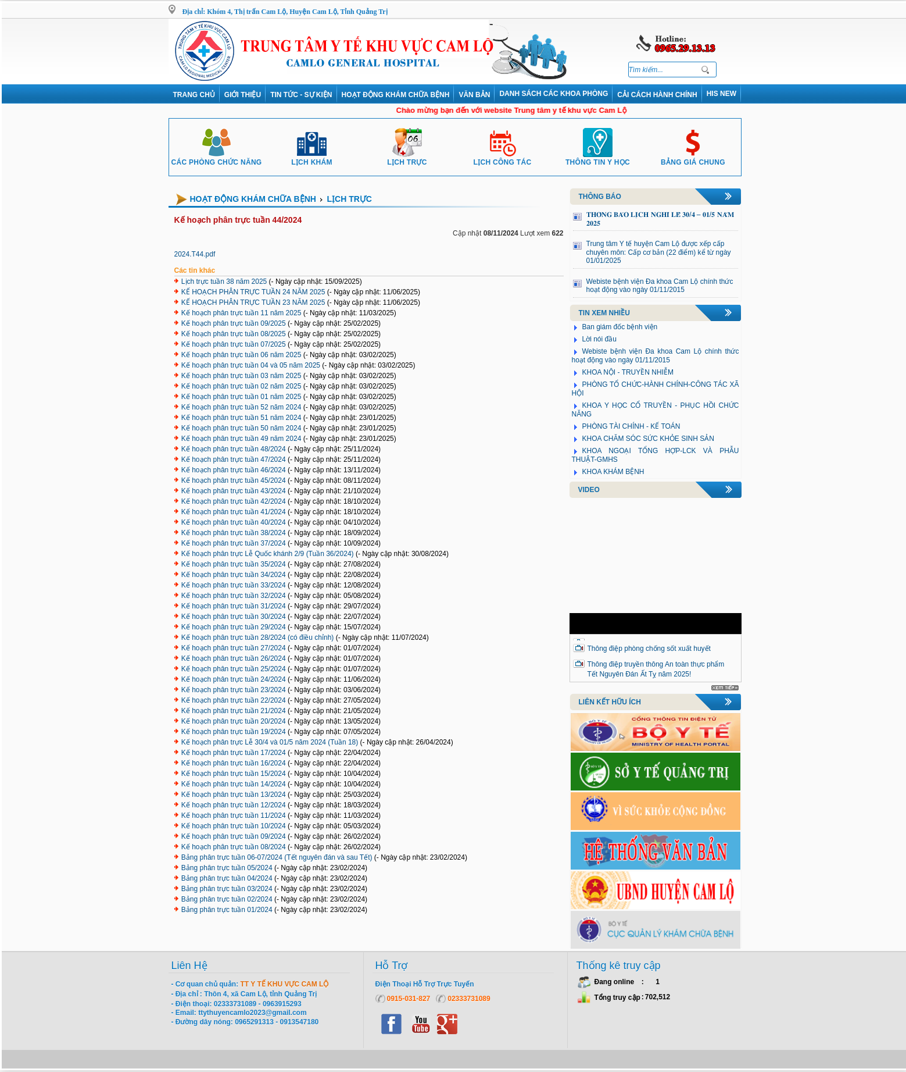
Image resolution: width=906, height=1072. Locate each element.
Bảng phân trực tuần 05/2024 (227, 868)
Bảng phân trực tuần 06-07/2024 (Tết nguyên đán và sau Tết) (277, 857)
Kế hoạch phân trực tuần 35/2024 (233, 564)
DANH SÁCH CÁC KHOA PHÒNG (553, 94)
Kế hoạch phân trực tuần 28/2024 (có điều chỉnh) (257, 637)
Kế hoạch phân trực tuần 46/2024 (233, 470)
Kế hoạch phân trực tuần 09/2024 (233, 836)
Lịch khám (311, 157)
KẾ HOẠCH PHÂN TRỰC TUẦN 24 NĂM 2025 (253, 292)
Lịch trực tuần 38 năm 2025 (224, 281)
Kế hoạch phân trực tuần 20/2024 (233, 721)
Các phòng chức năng (216, 157)
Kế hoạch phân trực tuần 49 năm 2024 (241, 439)
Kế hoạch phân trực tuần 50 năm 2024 (241, 428)
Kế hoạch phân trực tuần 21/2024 (233, 711)
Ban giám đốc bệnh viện (620, 327)
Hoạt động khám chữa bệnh (396, 95)
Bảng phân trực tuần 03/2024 (227, 889)
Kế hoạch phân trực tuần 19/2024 (233, 732)
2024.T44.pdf (195, 254)
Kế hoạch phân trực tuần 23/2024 (233, 690)
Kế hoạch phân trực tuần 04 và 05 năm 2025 (250, 365)
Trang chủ (194, 95)
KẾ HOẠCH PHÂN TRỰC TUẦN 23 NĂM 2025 (253, 302)
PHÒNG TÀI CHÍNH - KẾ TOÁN (631, 426)
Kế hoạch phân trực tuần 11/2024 (233, 815)
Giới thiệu (242, 95)
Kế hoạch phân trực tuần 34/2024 (233, 575)
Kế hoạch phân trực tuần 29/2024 (233, 627)
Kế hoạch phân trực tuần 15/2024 (233, 774)
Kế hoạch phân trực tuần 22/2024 (233, 700)
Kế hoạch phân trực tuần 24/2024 (233, 679)
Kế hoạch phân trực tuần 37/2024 (233, 543)
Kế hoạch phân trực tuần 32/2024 (233, 596)
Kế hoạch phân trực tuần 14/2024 (233, 784)
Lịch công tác (503, 157)
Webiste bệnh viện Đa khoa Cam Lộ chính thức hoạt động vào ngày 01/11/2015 (659, 285)
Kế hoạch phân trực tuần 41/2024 (233, 512)
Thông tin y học (597, 157)
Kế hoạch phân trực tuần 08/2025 (233, 334)
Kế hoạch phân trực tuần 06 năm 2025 (241, 355)
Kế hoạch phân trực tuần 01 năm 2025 (241, 397)
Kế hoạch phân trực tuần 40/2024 (233, 522)
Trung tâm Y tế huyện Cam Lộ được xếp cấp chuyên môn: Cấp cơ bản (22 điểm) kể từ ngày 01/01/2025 (658, 252)
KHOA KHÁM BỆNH (613, 472)
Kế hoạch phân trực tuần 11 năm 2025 (241, 313)
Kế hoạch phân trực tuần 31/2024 (233, 606)
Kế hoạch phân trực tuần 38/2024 (233, 533)
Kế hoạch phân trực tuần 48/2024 (233, 449)
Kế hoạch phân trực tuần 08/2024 (233, 847)
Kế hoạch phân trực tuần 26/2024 (233, 658)
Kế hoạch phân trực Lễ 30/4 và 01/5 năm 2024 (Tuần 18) (269, 742)
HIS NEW (721, 94)
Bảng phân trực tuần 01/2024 (227, 910)
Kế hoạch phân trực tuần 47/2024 (233, 459)
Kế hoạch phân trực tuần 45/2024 (233, 480)
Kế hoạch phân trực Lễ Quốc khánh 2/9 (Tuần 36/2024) (267, 554)
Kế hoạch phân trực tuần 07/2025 (233, 344)
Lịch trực (407, 157)
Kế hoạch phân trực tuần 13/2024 (233, 794)
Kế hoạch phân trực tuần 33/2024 (233, 585)
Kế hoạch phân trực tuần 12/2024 (233, 805)
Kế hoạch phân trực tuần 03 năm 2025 (241, 376)
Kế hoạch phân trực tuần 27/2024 (233, 648)
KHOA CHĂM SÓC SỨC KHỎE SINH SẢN (648, 439)
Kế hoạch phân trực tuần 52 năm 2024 (241, 407)
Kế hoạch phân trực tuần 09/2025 (233, 323)
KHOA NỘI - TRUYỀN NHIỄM (628, 372)
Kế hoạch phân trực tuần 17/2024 (233, 753)
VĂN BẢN (474, 95)
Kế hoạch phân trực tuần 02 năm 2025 (241, 386)
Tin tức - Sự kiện (301, 95)
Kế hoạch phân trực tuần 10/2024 (233, 826)
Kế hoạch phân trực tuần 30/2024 (233, 616)
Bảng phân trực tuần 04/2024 (227, 878)
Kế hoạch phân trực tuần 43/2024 (233, 491)
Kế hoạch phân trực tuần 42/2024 (233, 501)
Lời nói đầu (599, 339)
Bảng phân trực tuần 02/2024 (227, 899)
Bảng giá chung (693, 157)
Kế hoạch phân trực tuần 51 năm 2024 (241, 418)
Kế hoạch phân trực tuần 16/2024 (233, 763)
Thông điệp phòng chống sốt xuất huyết (649, 648)
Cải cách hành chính (657, 95)
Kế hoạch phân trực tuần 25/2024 (233, 669)
